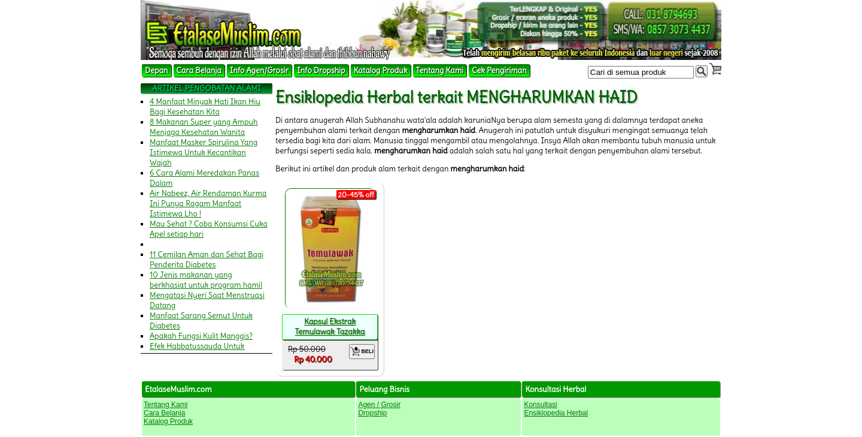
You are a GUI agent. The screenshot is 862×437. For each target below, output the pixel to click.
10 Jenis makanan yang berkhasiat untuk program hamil (206, 280)
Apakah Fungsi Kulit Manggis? (201, 336)
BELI (362, 351)
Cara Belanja (199, 70)
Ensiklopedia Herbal (556, 413)
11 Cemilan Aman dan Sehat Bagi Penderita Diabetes (206, 259)
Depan (156, 70)
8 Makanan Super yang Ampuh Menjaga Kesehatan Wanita (204, 127)
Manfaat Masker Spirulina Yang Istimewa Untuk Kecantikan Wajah (203, 152)
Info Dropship (321, 70)
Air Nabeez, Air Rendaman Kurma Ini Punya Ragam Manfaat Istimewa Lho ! (208, 203)
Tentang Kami (440, 70)
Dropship (372, 413)
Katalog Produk (381, 70)
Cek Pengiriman (499, 70)
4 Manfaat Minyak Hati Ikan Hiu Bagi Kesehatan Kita (205, 107)
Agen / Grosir (379, 404)
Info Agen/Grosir (259, 70)
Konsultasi (540, 404)
